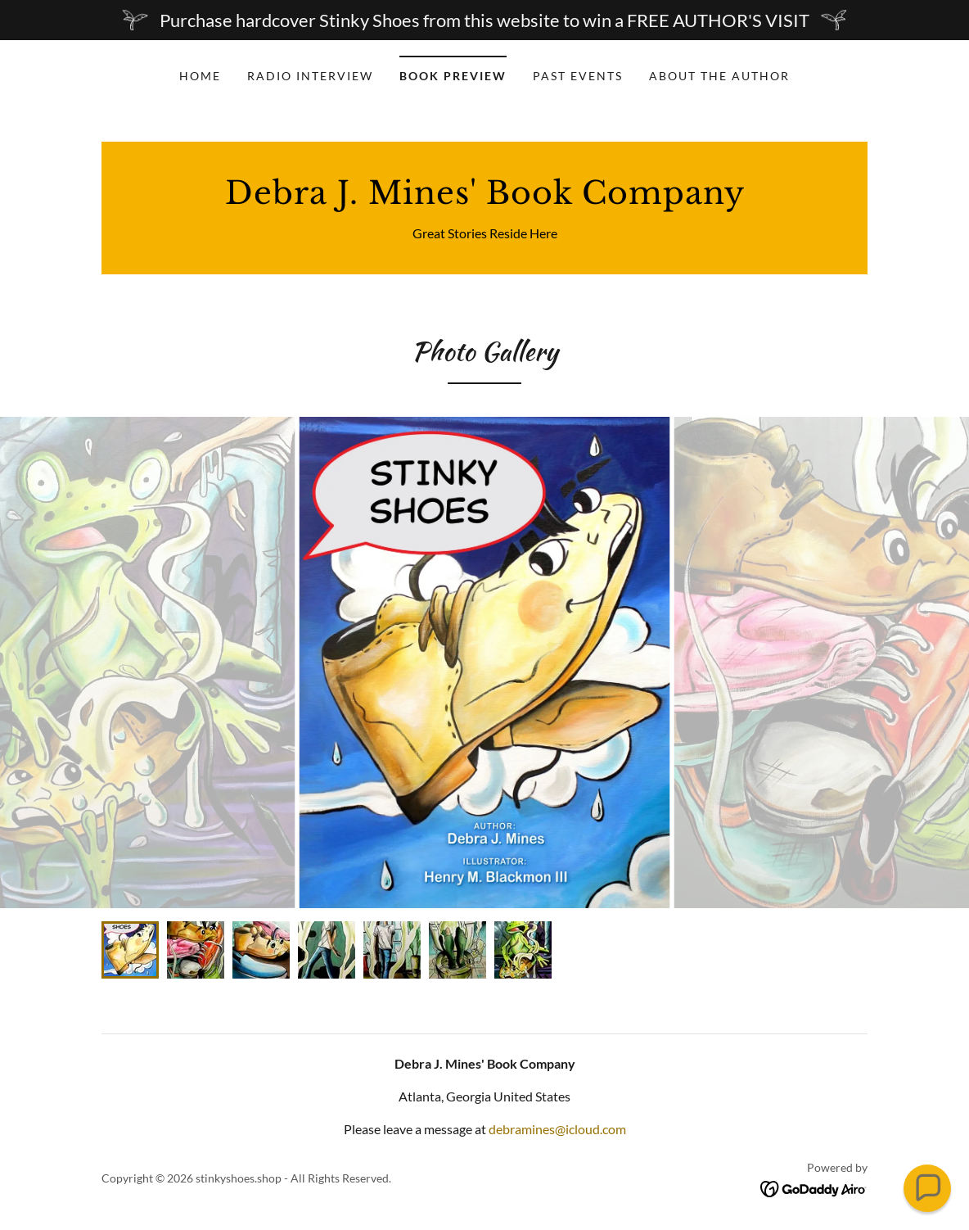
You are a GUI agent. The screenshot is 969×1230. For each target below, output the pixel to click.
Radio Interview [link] (310, 76)
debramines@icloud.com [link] (557, 1129)
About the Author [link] (719, 76)
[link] (484, 198)
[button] (926, 1187)
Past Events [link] (578, 76)
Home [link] (200, 76)
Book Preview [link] (453, 76)
